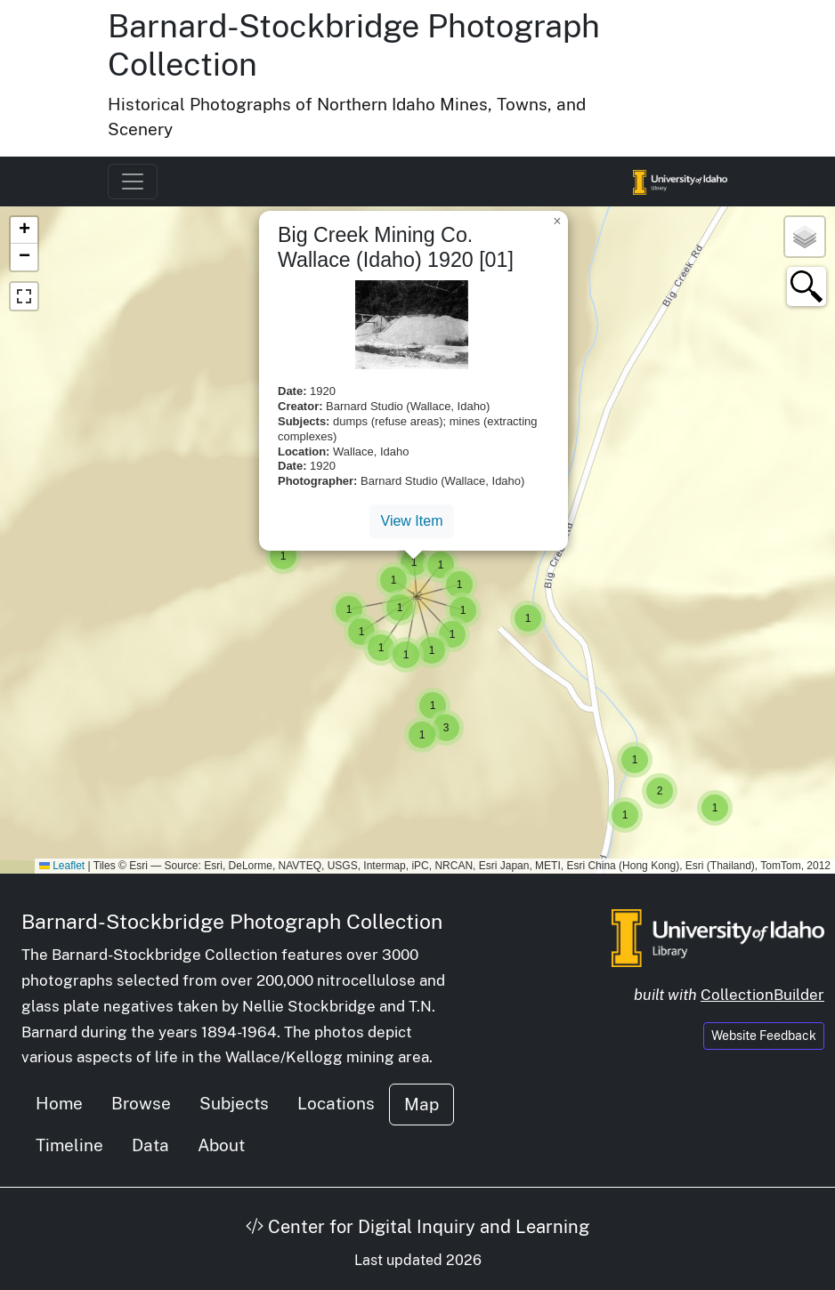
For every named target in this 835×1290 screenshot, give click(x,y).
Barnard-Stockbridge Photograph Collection (231, 921)
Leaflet (62, 865)
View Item (412, 520)
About (221, 1145)
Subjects (234, 1103)
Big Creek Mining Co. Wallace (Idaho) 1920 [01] (396, 247)
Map (421, 1104)
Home (59, 1103)
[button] (715, 808)
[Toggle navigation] (133, 181)
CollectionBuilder (762, 995)
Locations (336, 1103)
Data (150, 1145)
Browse (141, 1103)
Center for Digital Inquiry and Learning (417, 1227)
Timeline (69, 1145)
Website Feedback (763, 1035)
